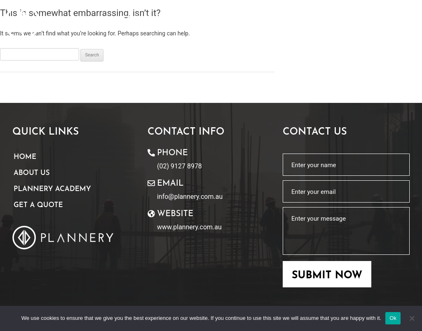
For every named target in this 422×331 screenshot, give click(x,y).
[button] (401, 23)
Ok (392, 318)
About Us (32, 173)
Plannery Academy (52, 189)
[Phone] (151, 152)
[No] (412, 318)
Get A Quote (38, 205)
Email (170, 183)
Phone (172, 153)
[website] (151, 213)
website (175, 214)
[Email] (151, 183)
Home (25, 157)
